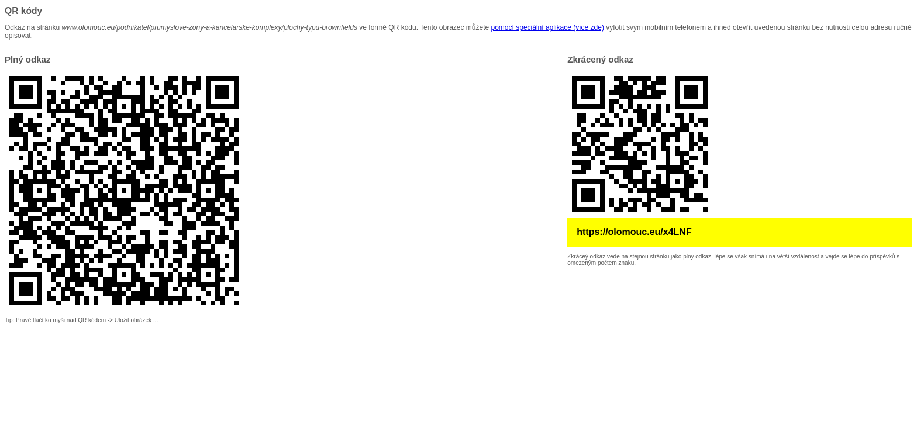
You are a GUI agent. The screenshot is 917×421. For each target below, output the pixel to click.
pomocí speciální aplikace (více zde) (547, 27)
